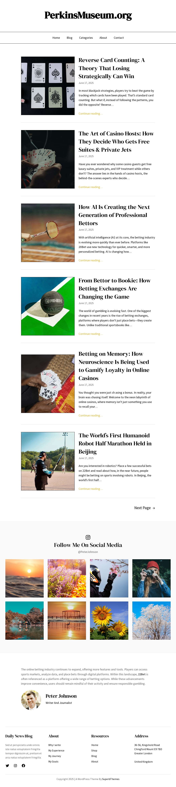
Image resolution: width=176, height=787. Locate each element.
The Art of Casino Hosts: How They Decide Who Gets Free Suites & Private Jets (116, 141)
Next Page (144, 508)
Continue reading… (91, 113)
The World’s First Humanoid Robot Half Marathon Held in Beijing (115, 443)
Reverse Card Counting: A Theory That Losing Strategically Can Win (112, 68)
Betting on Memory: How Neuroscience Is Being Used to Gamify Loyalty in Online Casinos (114, 366)
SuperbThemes (110, 779)
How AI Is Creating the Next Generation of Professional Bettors (114, 215)
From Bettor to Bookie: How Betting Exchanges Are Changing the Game (115, 288)
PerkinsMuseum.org (88, 15)
